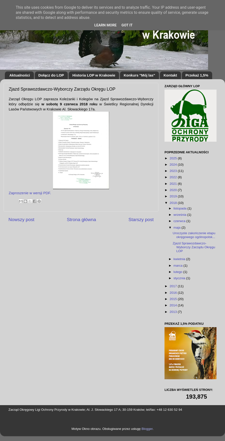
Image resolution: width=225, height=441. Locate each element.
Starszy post (141, 219)
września (180, 215)
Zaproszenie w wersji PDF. (30, 193)
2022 (174, 177)
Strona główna (81, 219)
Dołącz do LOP (51, 75)
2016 (174, 292)
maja (177, 227)
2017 (174, 286)
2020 (174, 190)
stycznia (179, 278)
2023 (174, 171)
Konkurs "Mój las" (139, 75)
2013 (174, 312)
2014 (174, 305)
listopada (180, 208)
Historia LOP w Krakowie (93, 75)
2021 (174, 184)
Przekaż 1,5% (197, 75)
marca (178, 265)
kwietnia (179, 259)
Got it (127, 25)
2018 (174, 203)
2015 (174, 299)
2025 (174, 158)
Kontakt (170, 75)
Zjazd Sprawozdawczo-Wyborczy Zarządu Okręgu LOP (194, 247)
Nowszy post (21, 219)
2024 (174, 164)
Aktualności (19, 75)
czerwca (179, 221)
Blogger (147, 429)
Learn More (105, 25)
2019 (174, 196)
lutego (178, 272)
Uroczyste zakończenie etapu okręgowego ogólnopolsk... (194, 235)
